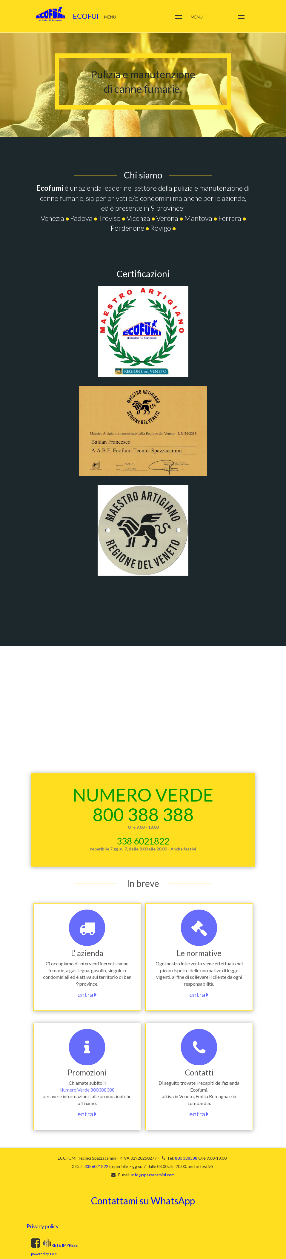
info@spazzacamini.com (153, 1174)
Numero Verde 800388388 (87, 1089)
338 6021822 (143, 841)
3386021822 (96, 1166)
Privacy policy (43, 1226)
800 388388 (186, 1158)
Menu (197, 16)
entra (87, 994)
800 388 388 (143, 814)
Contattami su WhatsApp (143, 1200)
